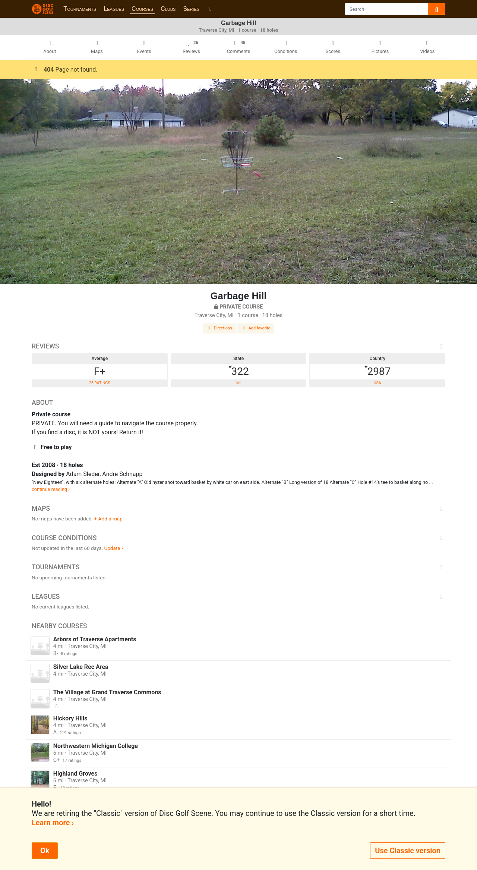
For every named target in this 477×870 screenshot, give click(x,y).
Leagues (114, 9)
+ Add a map (108, 519)
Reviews (238, 346)
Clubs (168, 9)
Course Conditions (238, 538)
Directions (219, 328)
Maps (238, 508)
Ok (45, 850)
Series (191, 9)
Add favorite (256, 328)
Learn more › (53, 822)
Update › (113, 548)
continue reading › (51, 489)
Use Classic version (407, 850)
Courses (142, 9)
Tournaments (79, 9)
